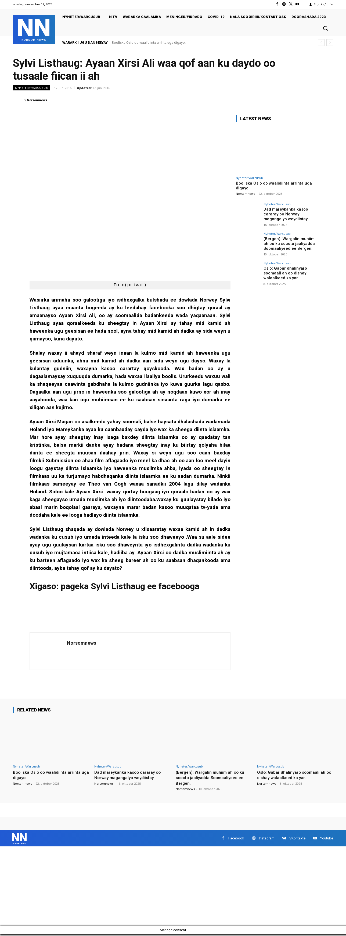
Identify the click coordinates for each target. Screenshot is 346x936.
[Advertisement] (161, 888)
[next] (329, 42)
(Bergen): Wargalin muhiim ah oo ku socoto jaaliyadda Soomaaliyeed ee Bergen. (290, 243)
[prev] (321, 42)
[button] (325, 28)
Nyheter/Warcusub (31, 87)
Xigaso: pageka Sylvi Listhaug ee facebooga (114, 586)
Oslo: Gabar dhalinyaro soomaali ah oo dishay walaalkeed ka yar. (284, 273)
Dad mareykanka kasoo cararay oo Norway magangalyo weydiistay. (285, 214)
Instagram (267, 839)
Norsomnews (37, 100)
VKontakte (297, 839)
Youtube (326, 839)
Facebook (236, 839)
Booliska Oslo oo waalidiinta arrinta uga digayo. (149, 43)
